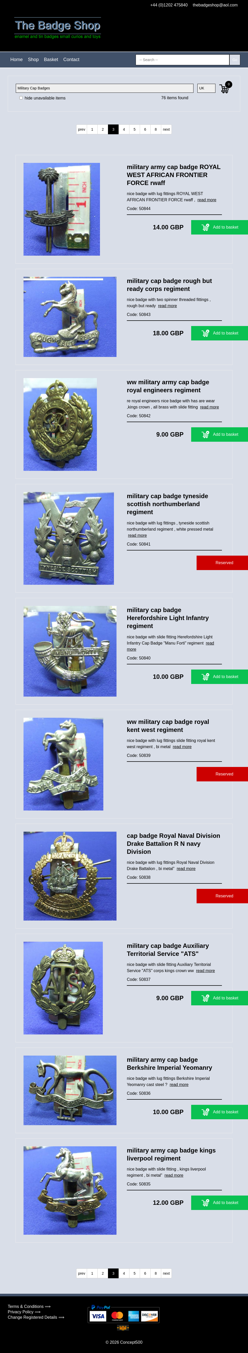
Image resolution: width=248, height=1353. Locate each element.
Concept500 (131, 1342)
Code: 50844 (139, 208)
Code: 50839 (139, 755)
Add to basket (189, 227)
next (166, 129)
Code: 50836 (139, 1093)
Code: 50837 (139, 979)
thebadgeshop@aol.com (215, 5)
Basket (51, 59)
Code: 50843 (139, 314)
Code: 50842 (139, 416)
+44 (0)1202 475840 (169, 5)
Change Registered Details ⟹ (36, 1317)
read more (207, 200)
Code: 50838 (139, 877)
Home (16, 59)
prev (81, 129)
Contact (71, 59)
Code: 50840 (139, 658)
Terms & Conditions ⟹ (29, 1306)
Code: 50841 (139, 544)
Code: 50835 (139, 1184)
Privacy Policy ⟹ (24, 1312)
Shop (33, 59)
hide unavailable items (42, 98)
